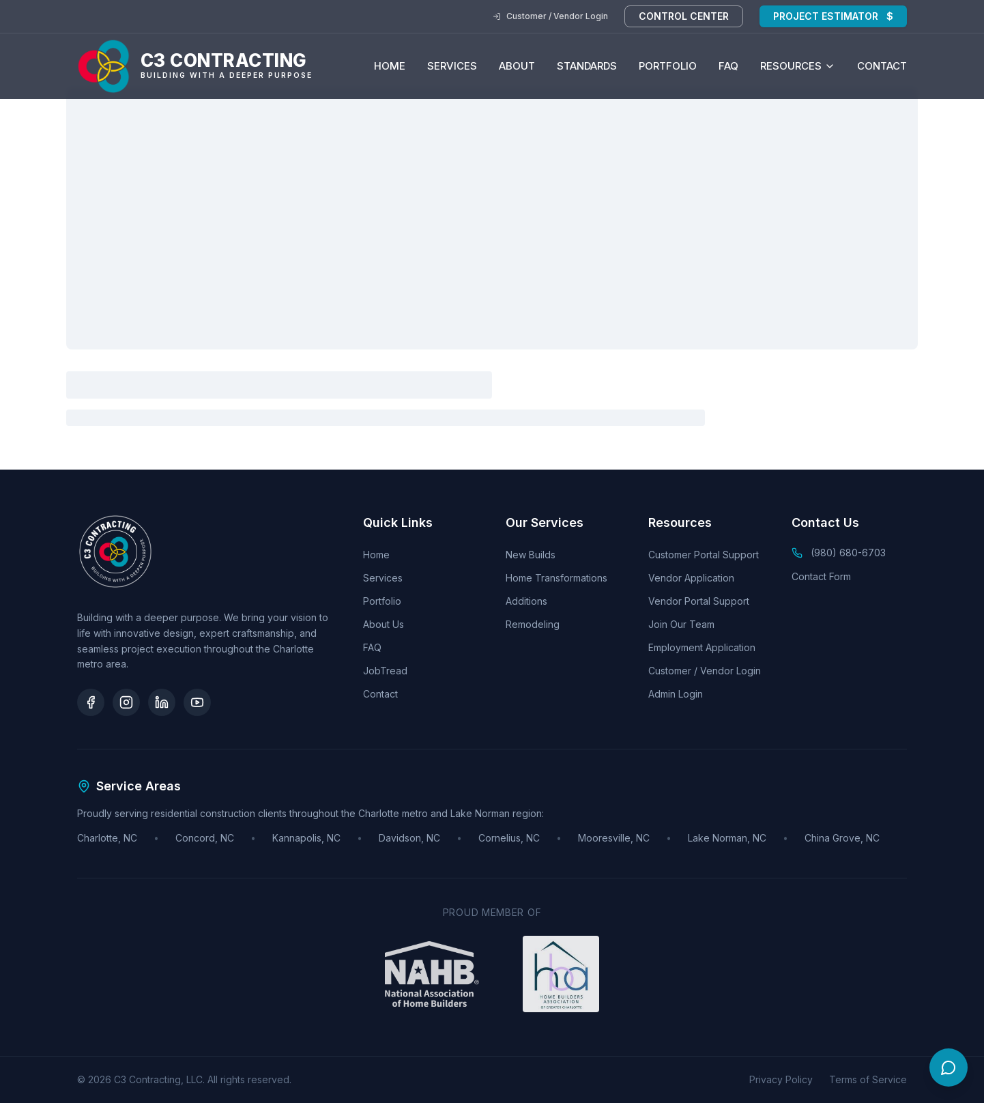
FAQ (728, 65)
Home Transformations (556, 578)
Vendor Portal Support (698, 601)
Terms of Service (868, 1079)
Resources (797, 65)
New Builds (530, 554)
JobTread (385, 670)
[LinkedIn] (161, 702)
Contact (882, 65)
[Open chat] (948, 1067)
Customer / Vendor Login (550, 16)
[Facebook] (90, 702)
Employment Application (701, 647)
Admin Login (675, 694)
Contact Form (821, 576)
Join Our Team (681, 624)
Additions (526, 601)
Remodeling (533, 624)
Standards (587, 65)
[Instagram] (126, 702)
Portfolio (668, 65)
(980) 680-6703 (848, 552)
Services (452, 65)
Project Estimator (833, 16)
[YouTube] (197, 702)
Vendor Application (691, 578)
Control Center (684, 16)
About (517, 65)
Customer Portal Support (703, 554)
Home (389, 65)
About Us (383, 624)
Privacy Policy (781, 1079)
